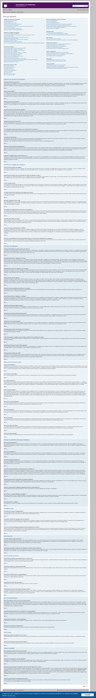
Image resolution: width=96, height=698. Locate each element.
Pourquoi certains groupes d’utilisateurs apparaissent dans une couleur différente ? (61, 26)
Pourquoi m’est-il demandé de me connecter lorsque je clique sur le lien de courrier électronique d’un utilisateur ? (24, 43)
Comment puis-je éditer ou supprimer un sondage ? (13, 53)
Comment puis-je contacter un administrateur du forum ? (56, 68)
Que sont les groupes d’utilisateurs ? (53, 22)
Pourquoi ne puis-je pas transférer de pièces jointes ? (13, 56)
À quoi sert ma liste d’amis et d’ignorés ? (53, 38)
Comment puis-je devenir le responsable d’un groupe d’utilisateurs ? (58, 25)
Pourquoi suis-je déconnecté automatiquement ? (13, 28)
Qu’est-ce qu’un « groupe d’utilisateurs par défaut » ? (56, 27)
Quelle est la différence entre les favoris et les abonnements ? (57, 52)
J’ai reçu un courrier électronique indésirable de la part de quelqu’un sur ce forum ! (61, 34)
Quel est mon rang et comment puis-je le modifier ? (13, 41)
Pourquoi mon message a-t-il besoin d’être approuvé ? (14, 60)
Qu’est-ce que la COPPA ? (9, 21)
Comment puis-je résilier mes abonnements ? (54, 55)
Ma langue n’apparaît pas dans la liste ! (11, 38)
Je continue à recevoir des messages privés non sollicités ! (57, 33)
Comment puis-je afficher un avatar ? (10, 40)
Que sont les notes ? (7, 72)
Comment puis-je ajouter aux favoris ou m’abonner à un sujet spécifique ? (59, 53)
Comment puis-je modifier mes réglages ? (11, 33)
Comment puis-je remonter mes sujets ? (11, 61)
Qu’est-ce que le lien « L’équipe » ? (52, 28)
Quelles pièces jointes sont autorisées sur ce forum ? (56, 59)
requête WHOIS (16, 669)
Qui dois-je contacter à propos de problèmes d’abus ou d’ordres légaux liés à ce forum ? (62, 67)
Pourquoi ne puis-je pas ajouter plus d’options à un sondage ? (15, 52)
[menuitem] (10, 10)
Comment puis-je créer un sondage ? (10, 51)
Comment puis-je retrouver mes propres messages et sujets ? (57, 48)
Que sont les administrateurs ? (52, 20)
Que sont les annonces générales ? (10, 70)
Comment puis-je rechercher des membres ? (54, 47)
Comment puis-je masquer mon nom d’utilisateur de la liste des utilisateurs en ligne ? (19, 34)
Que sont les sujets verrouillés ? (10, 73)
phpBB (12, 204)
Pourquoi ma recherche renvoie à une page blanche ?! (56, 46)
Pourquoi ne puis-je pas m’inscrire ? (10, 22)
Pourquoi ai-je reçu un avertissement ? (11, 57)
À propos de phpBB (42, 653)
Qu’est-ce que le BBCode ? (9, 65)
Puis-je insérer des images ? (9, 69)
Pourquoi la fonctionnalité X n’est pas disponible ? (55, 66)
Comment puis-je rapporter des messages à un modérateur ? (15, 58)
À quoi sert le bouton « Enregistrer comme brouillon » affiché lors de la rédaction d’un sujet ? (21, 59)
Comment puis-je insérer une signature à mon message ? (14, 50)
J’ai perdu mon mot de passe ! (9, 27)
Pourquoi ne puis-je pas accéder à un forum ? (12, 54)
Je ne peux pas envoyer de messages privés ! (54, 32)
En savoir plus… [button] (12, 695)
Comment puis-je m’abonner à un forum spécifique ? (56, 54)
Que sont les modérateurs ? (51, 21)
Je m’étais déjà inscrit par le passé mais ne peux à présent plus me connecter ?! (18, 26)
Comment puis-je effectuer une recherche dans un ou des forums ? (58, 43)
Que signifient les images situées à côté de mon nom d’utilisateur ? (16, 39)
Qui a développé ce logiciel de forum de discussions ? (56, 64)
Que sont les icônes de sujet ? (9, 74)
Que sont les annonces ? (8, 71)
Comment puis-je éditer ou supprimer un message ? (13, 49)
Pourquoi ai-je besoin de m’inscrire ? (10, 20)
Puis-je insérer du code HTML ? (9, 66)
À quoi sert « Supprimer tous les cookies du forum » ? (14, 29)
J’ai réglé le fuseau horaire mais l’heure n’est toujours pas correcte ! (16, 37)
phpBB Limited (36, 652)
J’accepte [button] (87, 694)
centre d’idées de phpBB (76, 660)
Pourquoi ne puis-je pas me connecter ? (11, 25)
